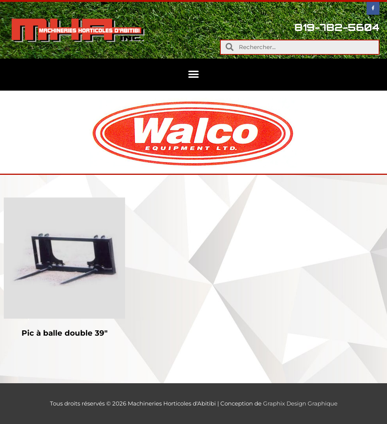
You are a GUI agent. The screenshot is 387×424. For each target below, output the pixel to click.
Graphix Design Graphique (300, 403)
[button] (193, 74)
